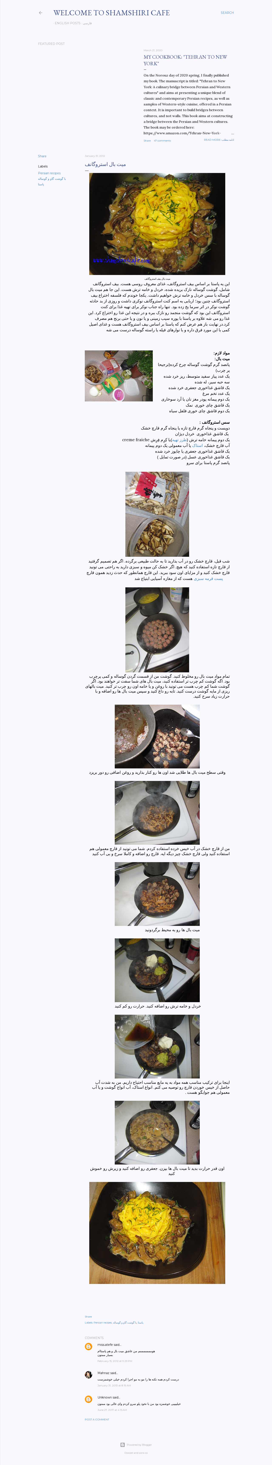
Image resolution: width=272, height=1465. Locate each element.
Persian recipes (49, 173)
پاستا (41, 184)
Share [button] (147, 140)
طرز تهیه (179, 440)
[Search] (227, 13)
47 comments (162, 140)
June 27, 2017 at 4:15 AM (112, 1409)
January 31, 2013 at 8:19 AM (114, 1385)
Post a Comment (97, 1419)
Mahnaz (103, 1373)
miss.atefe (105, 1345)
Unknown (105, 1397)
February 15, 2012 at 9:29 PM (115, 1361)
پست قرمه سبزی (208, 578)
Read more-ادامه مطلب (219, 139)
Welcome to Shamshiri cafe (111, 13)
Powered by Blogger (136, 1444)
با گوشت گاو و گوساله (52, 179)
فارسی (85, 23)
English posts (66, 23)
